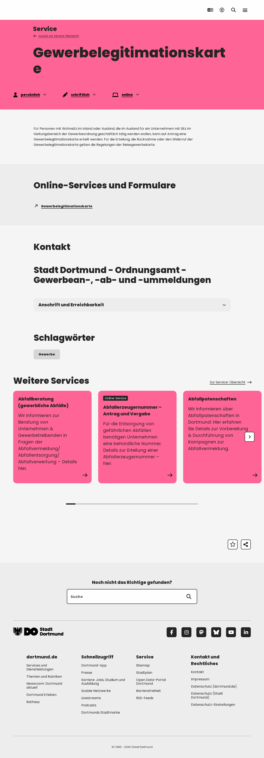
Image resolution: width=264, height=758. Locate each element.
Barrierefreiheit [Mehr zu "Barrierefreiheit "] (148, 690)
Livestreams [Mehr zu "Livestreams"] (91, 698)
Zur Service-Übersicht (230, 382)
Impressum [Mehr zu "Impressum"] (200, 679)
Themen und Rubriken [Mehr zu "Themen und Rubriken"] (44, 676)
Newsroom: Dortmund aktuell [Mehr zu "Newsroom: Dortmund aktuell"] (44, 685)
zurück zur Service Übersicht (56, 36)
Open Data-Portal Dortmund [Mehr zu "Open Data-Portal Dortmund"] (151, 681)
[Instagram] (186, 632)
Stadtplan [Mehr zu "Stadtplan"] (144, 672)
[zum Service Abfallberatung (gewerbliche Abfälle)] (52, 437)
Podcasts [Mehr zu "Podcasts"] (88, 705)
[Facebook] (172, 632)
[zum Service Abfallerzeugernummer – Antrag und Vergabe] (137, 437)
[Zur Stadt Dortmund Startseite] (39, 10)
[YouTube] (231, 632)
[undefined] (250, 437)
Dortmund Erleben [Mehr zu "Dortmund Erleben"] (41, 694)
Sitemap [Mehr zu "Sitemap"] (143, 665)
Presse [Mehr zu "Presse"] (86, 672)
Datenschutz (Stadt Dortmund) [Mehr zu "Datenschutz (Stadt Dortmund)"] (207, 695)
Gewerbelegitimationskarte (63, 206)
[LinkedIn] (246, 632)
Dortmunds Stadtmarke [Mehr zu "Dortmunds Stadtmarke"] (100, 712)
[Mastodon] (201, 632)
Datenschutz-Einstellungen (213, 705)
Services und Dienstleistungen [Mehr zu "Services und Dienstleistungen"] (39, 667)
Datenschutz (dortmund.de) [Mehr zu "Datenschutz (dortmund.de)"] (214, 686)
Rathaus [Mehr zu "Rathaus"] (33, 702)
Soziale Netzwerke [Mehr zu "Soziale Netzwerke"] (96, 690)
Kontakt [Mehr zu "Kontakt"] (197, 672)
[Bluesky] (216, 632)
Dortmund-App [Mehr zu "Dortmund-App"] (94, 665)
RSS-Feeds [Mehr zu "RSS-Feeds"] (144, 698)
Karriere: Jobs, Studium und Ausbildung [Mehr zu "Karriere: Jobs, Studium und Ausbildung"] (103, 681)
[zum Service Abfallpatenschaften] (222, 437)
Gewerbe (47, 354)
